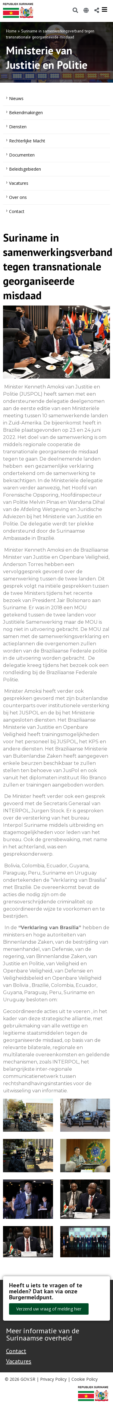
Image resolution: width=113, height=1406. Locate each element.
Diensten (18, 126)
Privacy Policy (53, 1379)
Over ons (18, 197)
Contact (16, 211)
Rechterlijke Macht (27, 141)
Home (11, 31)
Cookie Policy (84, 1379)
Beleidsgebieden (25, 169)
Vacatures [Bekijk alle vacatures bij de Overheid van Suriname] (18, 1361)
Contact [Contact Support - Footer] (16, 1351)
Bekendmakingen (26, 112)
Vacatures (18, 183)
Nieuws (16, 98)
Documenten (22, 155)
